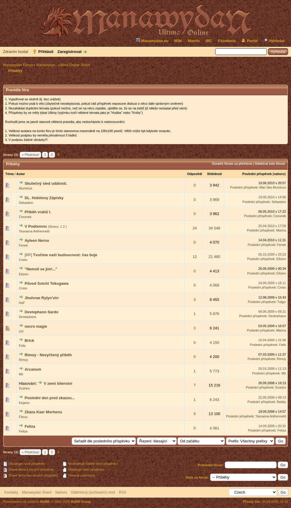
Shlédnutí (214, 174)
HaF (22, 302)
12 (195, 256)
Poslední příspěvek (257, 174)
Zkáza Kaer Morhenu (43, 412)
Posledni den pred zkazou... (50, 398)
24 (195, 228)
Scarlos (24, 388)
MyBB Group (81, 501)
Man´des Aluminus (273, 187)
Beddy (281, 402)
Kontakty (11, 492)
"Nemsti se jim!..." (41, 269)
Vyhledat (277, 41)
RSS (122, 492)
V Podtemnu (36, 226)
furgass (24, 402)
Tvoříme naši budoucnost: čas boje (65, 255)
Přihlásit (45, 51)
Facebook (227, 41)
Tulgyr (281, 302)
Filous (23, 417)
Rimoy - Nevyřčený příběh (48, 355)
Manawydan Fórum (18, 65)
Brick (29, 340)
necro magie (36, 326)
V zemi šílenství (58, 383)
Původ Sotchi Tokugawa (46, 283)
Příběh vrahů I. (38, 212)
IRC (209, 41)
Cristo (23, 260)
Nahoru (61, 492)
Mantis (194, 41)
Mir (21, 374)
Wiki (178, 41)
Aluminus (25, 188)
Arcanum (33, 369)
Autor (20, 174)
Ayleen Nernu (37, 240)
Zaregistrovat (69, 51)
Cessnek (25, 217)
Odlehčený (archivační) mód (93, 492)
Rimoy (23, 360)
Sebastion (26, 202)
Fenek (23, 245)
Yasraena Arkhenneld (34, 231)
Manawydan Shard (36, 492)
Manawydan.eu (152, 40)
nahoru (279, 174)
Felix (22, 345)
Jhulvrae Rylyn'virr (42, 298)
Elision (281, 259)
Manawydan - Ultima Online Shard (63, 65)
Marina (281, 230)
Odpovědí (194, 174)
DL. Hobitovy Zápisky (44, 198)
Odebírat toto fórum (270, 163)
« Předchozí (30, 154)
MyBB (44, 501)
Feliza (30, 426)
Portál (252, 41)
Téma (9, 174)
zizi (21, 331)
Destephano (27, 317)
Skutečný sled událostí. (46, 183)
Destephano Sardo (41, 312)
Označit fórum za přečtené (232, 163)
